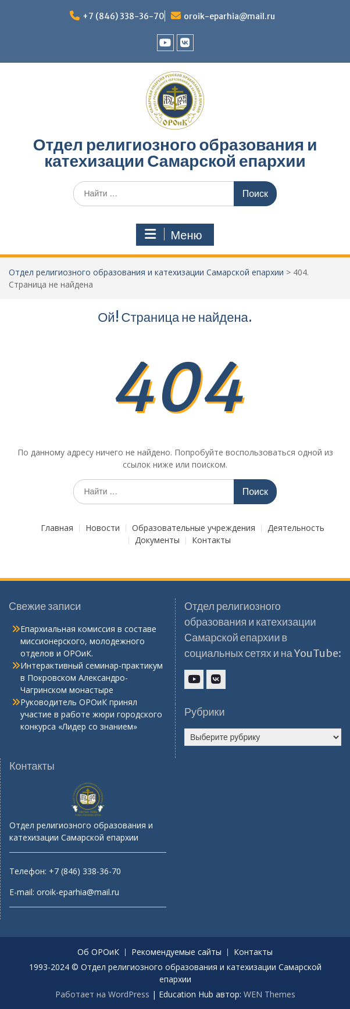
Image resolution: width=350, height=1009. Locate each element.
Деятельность (295, 528)
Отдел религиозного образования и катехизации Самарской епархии (175, 152)
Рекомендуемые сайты (176, 952)
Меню (173, 235)
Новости (102, 528)
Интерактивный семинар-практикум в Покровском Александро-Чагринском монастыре (91, 677)
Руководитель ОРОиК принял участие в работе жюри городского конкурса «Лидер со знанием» (91, 714)
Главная (57, 528)
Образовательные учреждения (193, 528)
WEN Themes (269, 994)
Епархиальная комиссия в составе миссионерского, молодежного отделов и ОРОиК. (88, 641)
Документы (157, 540)
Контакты (211, 540)
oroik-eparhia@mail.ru (229, 16)
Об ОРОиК (98, 952)
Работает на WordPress (102, 994)
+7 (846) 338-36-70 (124, 16)
